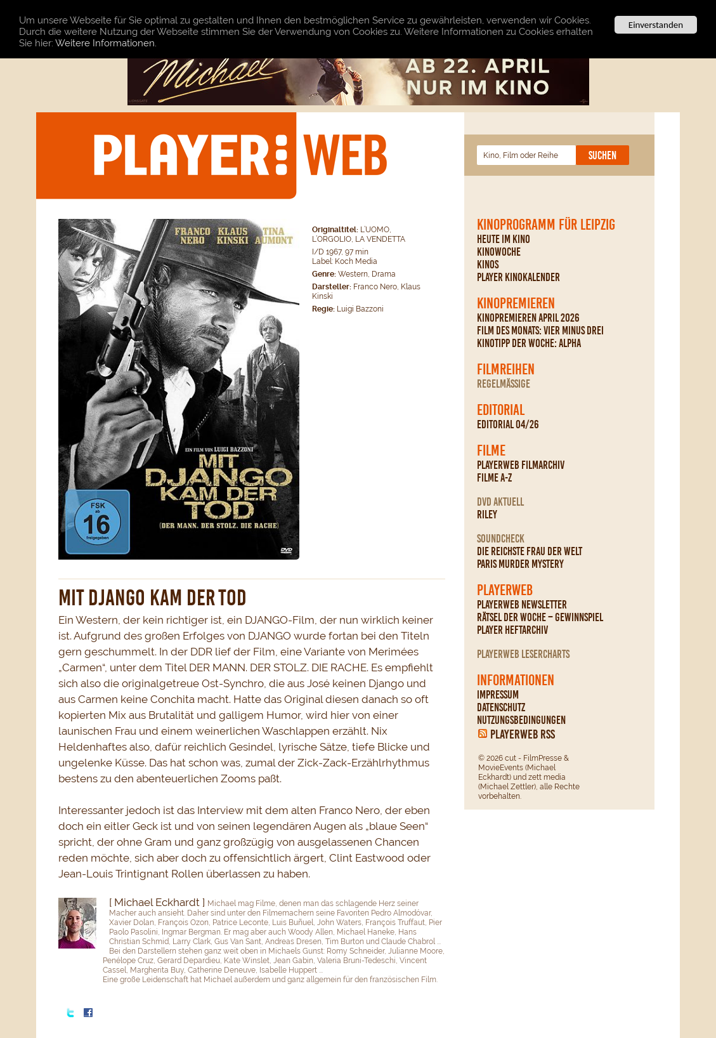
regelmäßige (503, 384)
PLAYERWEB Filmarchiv (520, 465)
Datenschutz (501, 707)
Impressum (498, 694)
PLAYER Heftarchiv (512, 630)
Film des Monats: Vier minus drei (540, 330)
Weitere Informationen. (106, 42)
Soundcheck (500, 538)
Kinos (487, 264)
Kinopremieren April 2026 (528, 318)
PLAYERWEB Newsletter (522, 604)
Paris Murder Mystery (520, 564)
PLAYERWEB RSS (522, 734)
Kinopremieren (516, 303)
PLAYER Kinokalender (518, 277)
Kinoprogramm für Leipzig (546, 224)
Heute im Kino (503, 239)
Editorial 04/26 (508, 424)
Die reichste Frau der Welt (529, 551)
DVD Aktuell (500, 502)
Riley (487, 514)
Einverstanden (655, 24)
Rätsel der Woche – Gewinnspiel (540, 617)
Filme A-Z (494, 477)
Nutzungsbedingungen (521, 720)
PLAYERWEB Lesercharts (523, 654)
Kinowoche (499, 252)
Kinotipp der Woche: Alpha (529, 343)
